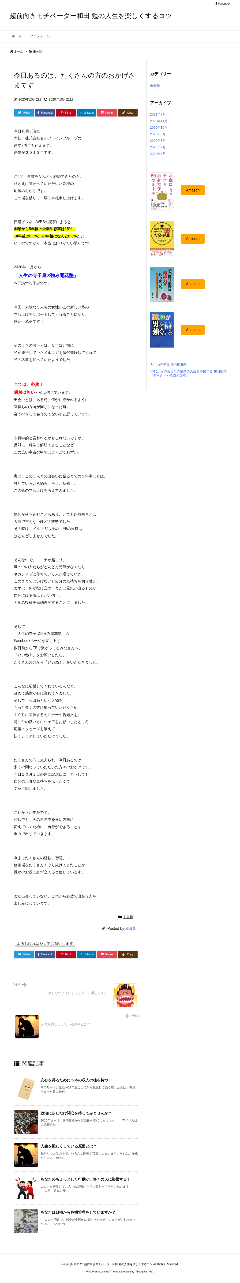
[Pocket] (107, 112)
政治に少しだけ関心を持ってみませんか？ (76, 1113)
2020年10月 (159, 127)
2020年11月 (159, 121)
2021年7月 (158, 114)
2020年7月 (158, 147)
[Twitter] (24, 112)
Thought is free (143, 1271)
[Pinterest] (66, 112)
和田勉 (130, 928)
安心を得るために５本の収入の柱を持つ (74, 1080)
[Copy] (128, 112)
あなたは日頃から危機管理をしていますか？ (78, 1212)
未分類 (37, 51)
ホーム (18, 51)
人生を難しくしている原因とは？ (69, 1146)
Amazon (193, 190)
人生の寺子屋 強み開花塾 (168, 365)
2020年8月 (158, 141)
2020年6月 (158, 154)
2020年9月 (158, 134)
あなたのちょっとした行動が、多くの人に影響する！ (86, 1179)
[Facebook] (45, 112)
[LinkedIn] (86, 112)
